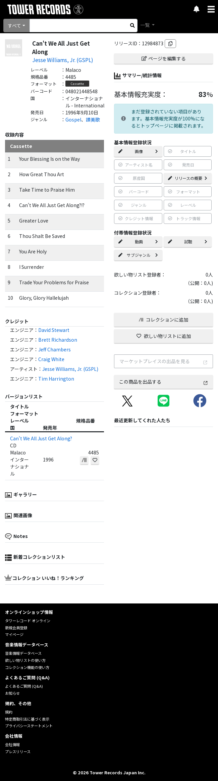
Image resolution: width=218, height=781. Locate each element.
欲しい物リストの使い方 (25, 660)
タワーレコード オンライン (27, 620)
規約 (8, 712)
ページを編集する (164, 58)
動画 (138, 241)
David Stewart (53, 330)
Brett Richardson (57, 339)
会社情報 (12, 744)
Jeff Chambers (54, 349)
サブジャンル (138, 255)
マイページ (14, 634)
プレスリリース (18, 751)
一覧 (145, 24)
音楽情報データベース (23, 653)
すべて (14, 25)
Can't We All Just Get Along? (41, 438)
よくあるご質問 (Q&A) (24, 686)
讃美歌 (93, 119)
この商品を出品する (163, 381)
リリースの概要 (188, 178)
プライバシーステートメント (29, 725)
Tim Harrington (56, 378)
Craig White (51, 359)
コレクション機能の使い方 (27, 667)
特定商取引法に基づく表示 (27, 719)
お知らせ (12, 693)
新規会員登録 (16, 627)
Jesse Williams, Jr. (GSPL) (62, 59)
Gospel (73, 119)
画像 (138, 151)
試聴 (188, 241)
